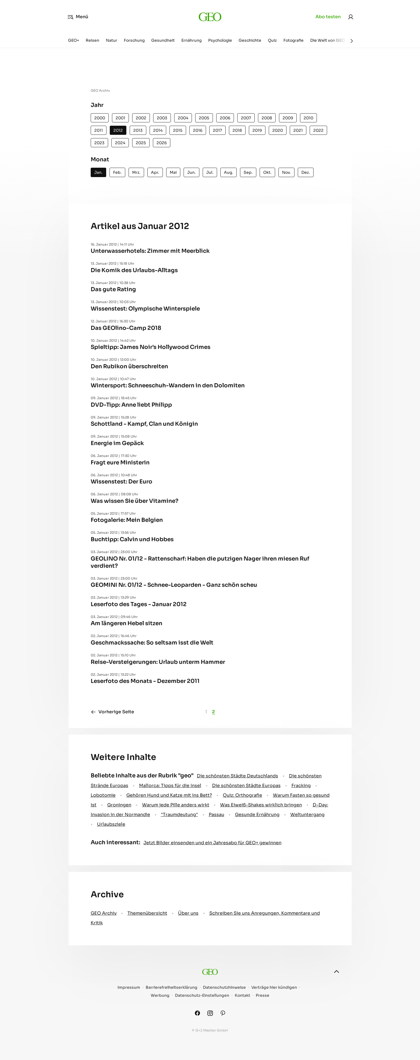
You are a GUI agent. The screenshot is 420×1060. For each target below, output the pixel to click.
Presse (262, 995)
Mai (173, 172)
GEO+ (73, 40)
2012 (118, 130)
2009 (288, 117)
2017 (217, 130)
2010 (308, 117)
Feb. (117, 172)
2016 (197, 130)
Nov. (286, 172)
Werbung (160, 995)
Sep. (248, 172)
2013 (138, 130)
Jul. (209, 172)
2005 (204, 117)
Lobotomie (103, 795)
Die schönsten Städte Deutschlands (237, 776)
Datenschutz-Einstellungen (202, 995)
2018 (237, 130)
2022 (318, 130)
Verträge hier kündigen (274, 987)
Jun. (191, 172)
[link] (350, 16)
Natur (111, 40)
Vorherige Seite (112, 712)
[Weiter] (351, 40)
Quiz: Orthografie (242, 795)
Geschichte (250, 40)
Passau (216, 814)
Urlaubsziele (111, 824)
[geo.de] (210, 16)
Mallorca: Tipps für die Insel (170, 785)
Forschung (134, 40)
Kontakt (242, 995)
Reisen (92, 40)
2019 (257, 130)
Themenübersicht (147, 913)
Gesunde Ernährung (257, 814)
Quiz (272, 40)
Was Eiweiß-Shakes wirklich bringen (261, 805)
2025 (141, 142)
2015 (177, 130)
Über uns (188, 913)
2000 (99, 117)
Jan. (98, 172)
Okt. (267, 172)
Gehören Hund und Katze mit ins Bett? (169, 795)
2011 (98, 130)
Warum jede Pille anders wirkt (175, 805)
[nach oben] (336, 971)
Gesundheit (163, 40)
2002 (141, 117)
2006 (225, 117)
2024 (120, 142)
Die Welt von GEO (327, 40)
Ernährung (191, 40)
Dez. (305, 172)
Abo (328, 16)
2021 (298, 130)
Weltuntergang (307, 814)
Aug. (228, 172)
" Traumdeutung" (179, 814)
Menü (77, 17)
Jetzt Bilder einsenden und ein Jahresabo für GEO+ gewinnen (212, 843)
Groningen (119, 805)
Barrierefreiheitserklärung (171, 987)
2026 (161, 142)
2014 (158, 130)
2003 (162, 117)
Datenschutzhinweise (224, 987)
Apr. (155, 172)
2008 (267, 117)
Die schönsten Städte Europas (246, 785)
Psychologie (220, 40)
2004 (183, 117)
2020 (277, 130)
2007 (246, 117)
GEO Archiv (104, 913)
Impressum (129, 987)
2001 (120, 117)
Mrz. (136, 172)
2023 (99, 142)
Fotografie (293, 40)
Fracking (301, 785)
